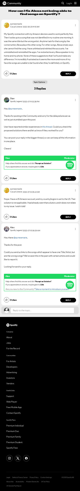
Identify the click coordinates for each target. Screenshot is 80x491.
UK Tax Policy (45, 482)
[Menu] (75, 3)
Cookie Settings (46, 477)
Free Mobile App (14, 407)
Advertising (11, 372)
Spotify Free (12, 447)
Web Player (11, 401)
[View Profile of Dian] (12, 98)
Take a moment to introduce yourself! (52, 289)
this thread (47, 126)
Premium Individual (15, 425)
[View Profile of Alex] (12, 227)
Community (12, 3)
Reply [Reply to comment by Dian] (68, 178)
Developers (11, 366)
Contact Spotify (13, 412)
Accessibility (20, 482)
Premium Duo (12, 431)
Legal (8, 477)
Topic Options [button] (39, 82)
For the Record (13, 348)
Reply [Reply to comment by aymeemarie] (68, 73)
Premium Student (14, 442)
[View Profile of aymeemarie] (16, 23)
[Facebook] (26, 458)
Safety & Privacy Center (20, 477)
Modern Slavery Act (32, 482)
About (9, 337)
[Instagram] (9, 458)
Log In (69, 3)
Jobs (8, 342)
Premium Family (13, 436)
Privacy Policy (34, 477)
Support (10, 396)
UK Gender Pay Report (13, 486)
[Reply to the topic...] (42, 310)
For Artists (11, 361)
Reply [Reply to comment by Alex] (68, 300)
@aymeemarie (15, 108)
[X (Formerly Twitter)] (18, 458)
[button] (75, 25)
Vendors (10, 383)
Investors (10, 377)
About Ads (10, 482)
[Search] (63, 3)
